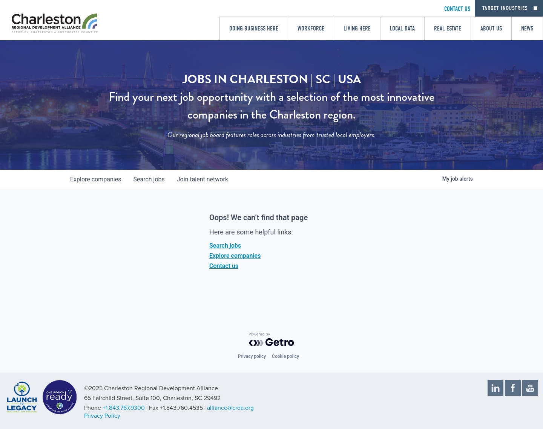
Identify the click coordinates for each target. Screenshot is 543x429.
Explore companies (235, 255)
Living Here (357, 28)
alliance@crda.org (230, 408)
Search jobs (225, 245)
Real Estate (447, 28)
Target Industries (505, 8)
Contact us (223, 265)
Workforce (311, 28)
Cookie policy (285, 356)
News (527, 28)
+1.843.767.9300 (124, 408)
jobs (148, 179)
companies (95, 179)
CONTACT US (457, 8)
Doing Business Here (253, 28)
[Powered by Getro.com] (271, 339)
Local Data (402, 28)
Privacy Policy (102, 416)
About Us (491, 28)
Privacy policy (252, 356)
